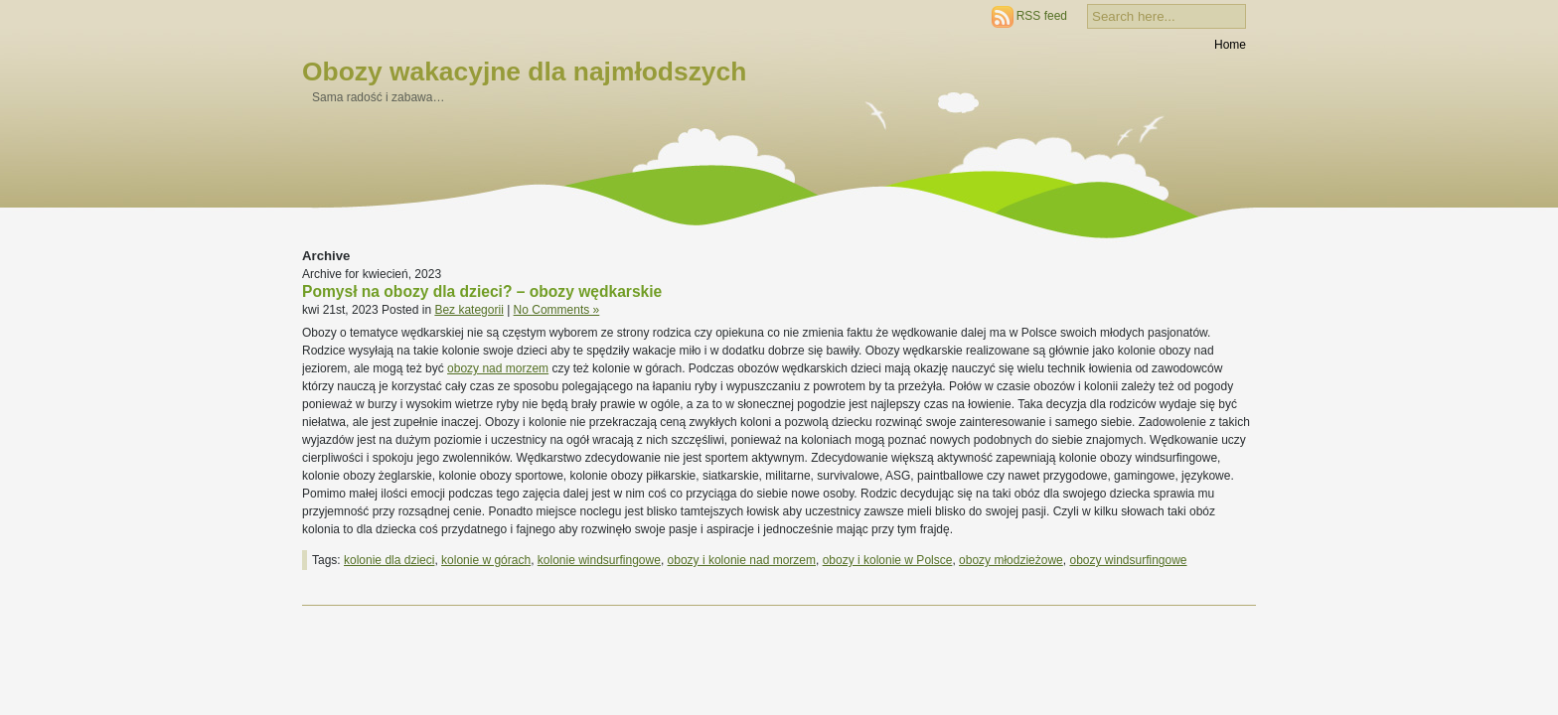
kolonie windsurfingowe (599, 560)
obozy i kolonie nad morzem (742, 560)
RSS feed (1041, 16)
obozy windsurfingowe (1127, 560)
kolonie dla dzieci (389, 560)
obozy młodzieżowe (1011, 560)
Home (1230, 45)
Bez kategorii (468, 310)
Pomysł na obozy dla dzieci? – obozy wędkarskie (482, 291)
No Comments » (557, 310)
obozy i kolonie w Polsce (888, 560)
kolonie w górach (486, 560)
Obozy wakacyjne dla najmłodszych (524, 71)
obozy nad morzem (497, 368)
